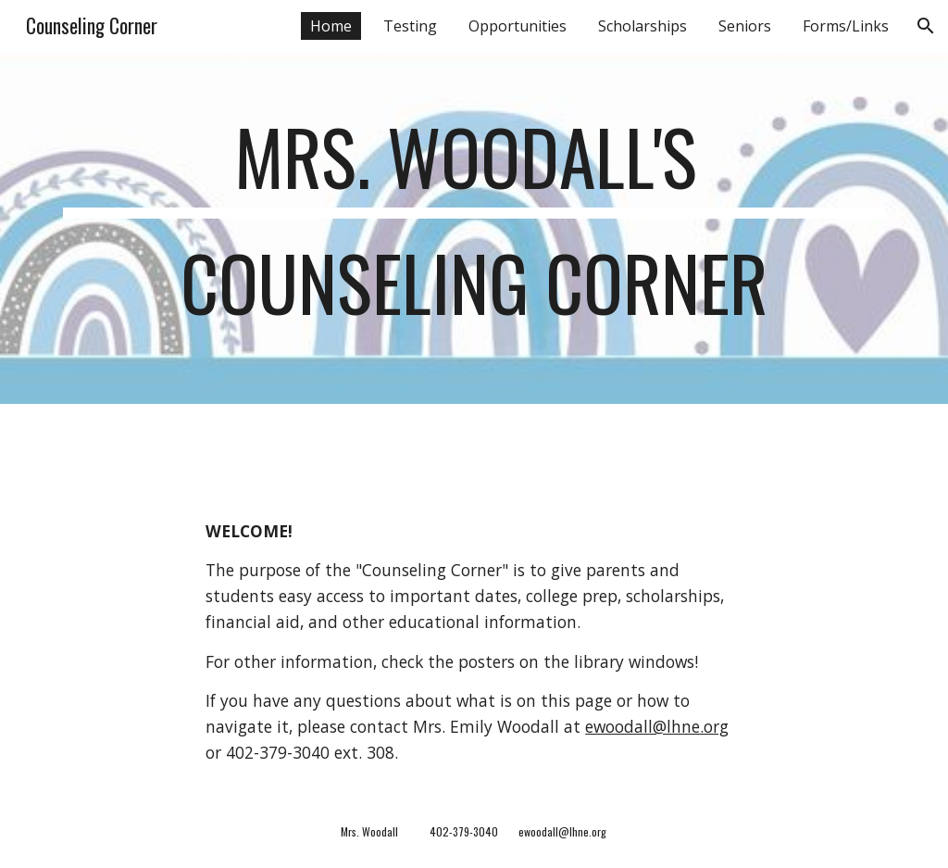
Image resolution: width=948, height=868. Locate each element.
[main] (474, 228)
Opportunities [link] (517, 26)
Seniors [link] (744, 26)
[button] (926, 26)
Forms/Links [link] (846, 26)
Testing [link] (410, 26)
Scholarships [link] (642, 26)
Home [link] (331, 26)
